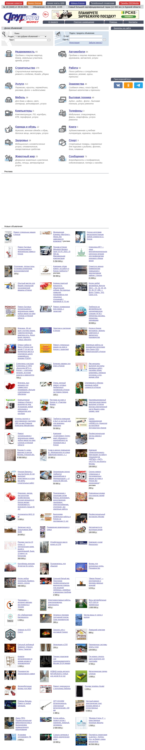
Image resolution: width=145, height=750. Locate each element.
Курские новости (14, 3)
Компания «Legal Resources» (95, 543)
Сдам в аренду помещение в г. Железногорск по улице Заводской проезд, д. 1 (59, 452)
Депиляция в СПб (60, 645)
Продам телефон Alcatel (94, 686)
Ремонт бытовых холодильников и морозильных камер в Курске (26, 250)
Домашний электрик (97, 630)
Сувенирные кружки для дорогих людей (97, 494)
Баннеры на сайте (122, 28)
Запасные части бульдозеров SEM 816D (25, 529)
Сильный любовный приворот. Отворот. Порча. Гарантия (26, 647)
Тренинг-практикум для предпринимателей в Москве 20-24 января (61, 660)
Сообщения (76, 156)
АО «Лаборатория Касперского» (25, 616)
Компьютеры (23, 110)
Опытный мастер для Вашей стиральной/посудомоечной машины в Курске (26, 286)
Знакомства (76, 83)
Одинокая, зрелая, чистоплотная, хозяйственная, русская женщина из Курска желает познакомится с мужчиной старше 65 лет (26, 501)
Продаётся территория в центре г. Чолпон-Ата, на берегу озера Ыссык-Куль (98, 738)
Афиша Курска (78, 3)
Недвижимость (25, 51)
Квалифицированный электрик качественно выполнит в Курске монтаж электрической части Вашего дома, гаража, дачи (98, 405)
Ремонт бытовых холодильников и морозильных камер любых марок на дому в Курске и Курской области (26, 312)
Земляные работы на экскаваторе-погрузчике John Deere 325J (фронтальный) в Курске (96, 348)
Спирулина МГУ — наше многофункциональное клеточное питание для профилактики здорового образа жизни (98, 254)
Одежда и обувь (25, 126)
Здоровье (21, 140)
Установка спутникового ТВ (24, 736)
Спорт (73, 140)
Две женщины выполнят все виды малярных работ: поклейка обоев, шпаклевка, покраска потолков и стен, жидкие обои (97, 370)
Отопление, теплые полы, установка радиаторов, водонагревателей (24, 268)
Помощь (113, 22)
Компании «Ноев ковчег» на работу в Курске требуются (61, 268)
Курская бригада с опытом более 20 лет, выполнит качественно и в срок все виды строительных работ (26, 477)
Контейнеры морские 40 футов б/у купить (26, 565)
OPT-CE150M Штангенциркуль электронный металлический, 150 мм (61, 705)
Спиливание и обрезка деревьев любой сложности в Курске (94, 385)
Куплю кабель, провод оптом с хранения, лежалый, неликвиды (61, 721)
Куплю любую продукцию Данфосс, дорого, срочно (26, 580)
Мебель (20, 97)
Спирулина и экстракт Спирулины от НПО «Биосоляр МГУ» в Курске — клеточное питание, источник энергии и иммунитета (25, 369)
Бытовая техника (80, 97)
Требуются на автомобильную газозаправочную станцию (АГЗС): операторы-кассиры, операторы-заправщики (97, 313)
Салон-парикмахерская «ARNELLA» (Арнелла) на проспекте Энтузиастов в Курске (98, 423)
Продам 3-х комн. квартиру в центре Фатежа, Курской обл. (26, 452)
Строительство (25, 67)
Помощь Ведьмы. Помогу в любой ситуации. (25, 703)
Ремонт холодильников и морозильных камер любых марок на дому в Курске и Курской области (26, 439)
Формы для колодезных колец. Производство (96, 566)
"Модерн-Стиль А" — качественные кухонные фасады (97, 720)
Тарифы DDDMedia (129, 3)
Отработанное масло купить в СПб (58, 543)
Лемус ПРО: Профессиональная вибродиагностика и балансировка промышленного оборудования (24, 723)
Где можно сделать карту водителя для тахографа (97, 659)
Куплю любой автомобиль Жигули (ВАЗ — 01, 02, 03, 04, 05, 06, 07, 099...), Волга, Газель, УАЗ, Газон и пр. (97, 289)
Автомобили (77, 51)
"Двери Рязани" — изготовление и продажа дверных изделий (96, 581)
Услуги (19, 83)
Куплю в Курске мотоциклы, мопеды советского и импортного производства (97, 332)
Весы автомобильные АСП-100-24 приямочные (97, 602)
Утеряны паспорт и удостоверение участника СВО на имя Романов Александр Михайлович (25, 422)
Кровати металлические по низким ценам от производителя (25, 660)
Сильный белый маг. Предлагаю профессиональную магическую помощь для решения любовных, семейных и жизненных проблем (62, 585)
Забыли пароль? (95, 43)
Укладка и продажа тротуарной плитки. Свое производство (61, 617)
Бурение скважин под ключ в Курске (61, 365)
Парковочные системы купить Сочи (98, 646)
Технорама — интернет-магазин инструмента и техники (25, 603)
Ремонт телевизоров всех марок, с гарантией (61, 309)
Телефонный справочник (102, 3)
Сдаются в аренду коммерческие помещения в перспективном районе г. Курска (96, 270)
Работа (73, 67)
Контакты (133, 22)
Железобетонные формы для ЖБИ (25, 687)
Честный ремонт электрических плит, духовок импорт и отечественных (94, 704)
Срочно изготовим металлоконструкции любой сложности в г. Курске (95, 235)
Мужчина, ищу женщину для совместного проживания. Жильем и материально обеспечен (26, 388)
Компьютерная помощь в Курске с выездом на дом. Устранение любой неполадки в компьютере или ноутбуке (25, 407)
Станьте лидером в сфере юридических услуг (61, 737)
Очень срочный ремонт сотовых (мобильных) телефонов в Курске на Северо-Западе (61, 387)
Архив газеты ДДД (55, 3)
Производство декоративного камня (26, 672)
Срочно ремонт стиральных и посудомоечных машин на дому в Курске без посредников (96, 477)
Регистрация (74, 43)
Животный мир (25, 156)
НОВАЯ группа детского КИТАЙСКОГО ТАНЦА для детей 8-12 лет (60, 673)
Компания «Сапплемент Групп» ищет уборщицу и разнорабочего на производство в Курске (61, 439)
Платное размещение (84, 22)
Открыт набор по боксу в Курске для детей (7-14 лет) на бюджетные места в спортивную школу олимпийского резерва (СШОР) (26, 352)
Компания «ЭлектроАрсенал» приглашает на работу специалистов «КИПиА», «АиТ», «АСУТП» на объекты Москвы (98, 457)
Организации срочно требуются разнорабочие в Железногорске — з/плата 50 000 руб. (61, 476)
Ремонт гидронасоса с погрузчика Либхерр (62, 687)
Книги (72, 126)
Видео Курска (34, 3)
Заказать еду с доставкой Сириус (60, 631)
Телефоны (76, 110)
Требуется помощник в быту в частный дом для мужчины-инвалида (62, 422)
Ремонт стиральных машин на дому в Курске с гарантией (61, 347)
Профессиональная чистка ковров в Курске (97, 436)
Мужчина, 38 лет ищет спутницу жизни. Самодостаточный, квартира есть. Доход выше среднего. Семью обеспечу (26, 334)
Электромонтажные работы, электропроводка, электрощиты (59, 602)
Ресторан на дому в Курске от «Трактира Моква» (58, 402)
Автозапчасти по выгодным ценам (95, 528)
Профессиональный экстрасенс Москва (97, 515)
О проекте (53, 22)
